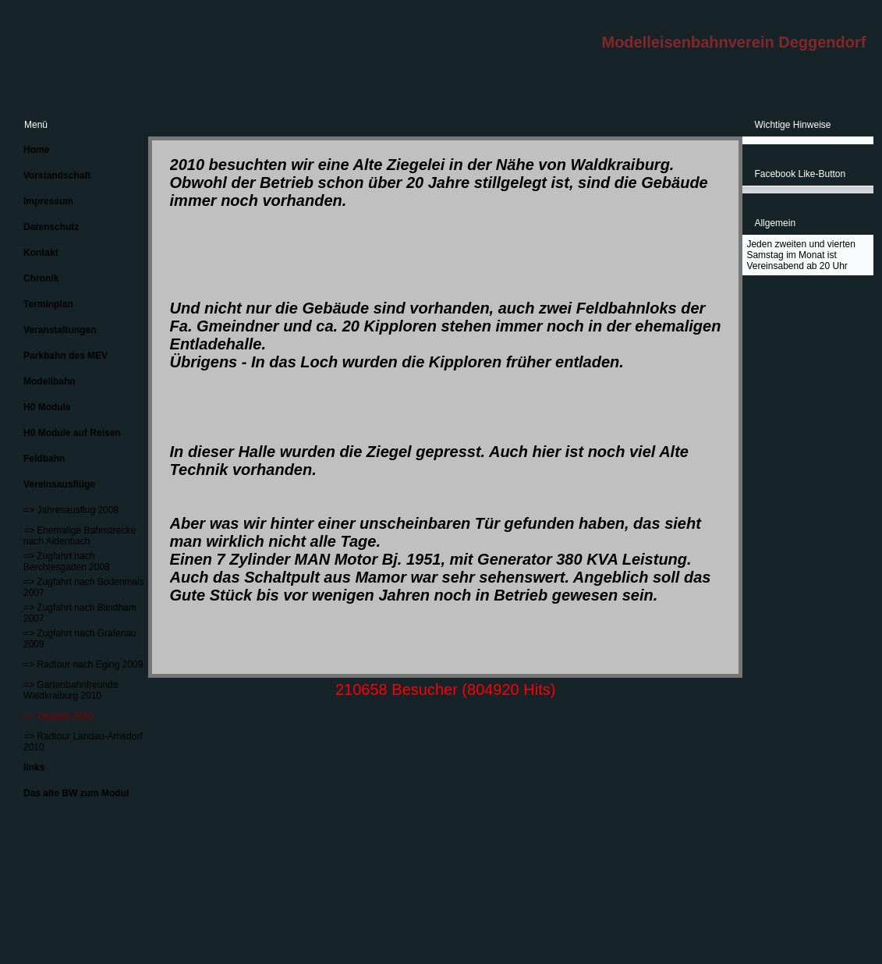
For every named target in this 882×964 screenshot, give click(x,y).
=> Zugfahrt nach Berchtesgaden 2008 (66, 561)
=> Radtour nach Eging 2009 (83, 664)
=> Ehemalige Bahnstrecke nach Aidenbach (79, 536)
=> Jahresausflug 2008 (71, 510)
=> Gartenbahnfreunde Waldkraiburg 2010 (70, 690)
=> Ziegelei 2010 (58, 716)
